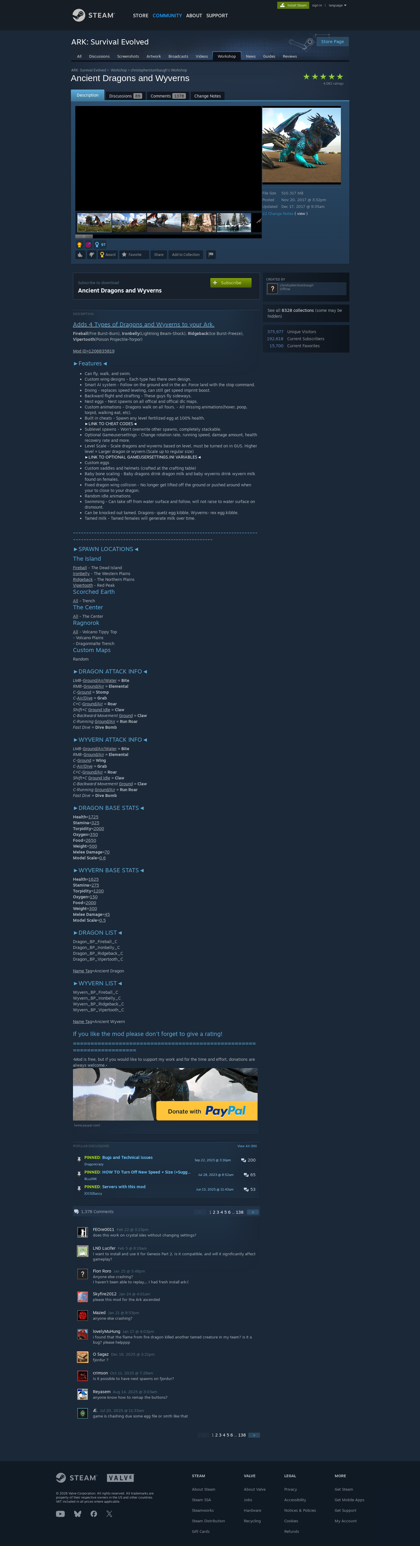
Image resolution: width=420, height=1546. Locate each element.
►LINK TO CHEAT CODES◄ (111, 423)
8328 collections (298, 310)
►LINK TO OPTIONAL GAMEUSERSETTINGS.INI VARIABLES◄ (143, 456)
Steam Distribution (208, 1520)
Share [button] (159, 254)
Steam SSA (201, 1499)
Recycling (252, 1520)
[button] (129, 222)
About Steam (203, 1489)
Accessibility (295, 1499)
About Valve (255, 1489)
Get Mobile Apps (349, 1499)
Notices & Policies (300, 1510)
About (194, 15)
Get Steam (344, 1489)
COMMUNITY (167, 15)
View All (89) (247, 1146)
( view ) (305, 213)
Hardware (252, 1510)
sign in (317, 5)
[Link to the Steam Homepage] (98, 20)
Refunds (291, 1531)
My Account (346, 1520)
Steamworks (203, 1510)
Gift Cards (201, 1531)
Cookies (291, 1520)
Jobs (248, 1499)
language (336, 5)
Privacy (290, 1489)
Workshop (119, 70)
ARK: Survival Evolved (88, 70)
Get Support (345, 1510)
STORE (141, 15)
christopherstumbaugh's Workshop (159, 70)
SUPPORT (217, 15)
